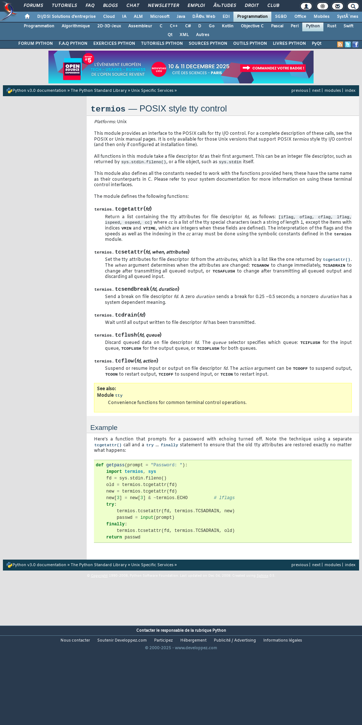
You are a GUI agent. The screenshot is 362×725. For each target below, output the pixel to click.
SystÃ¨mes (347, 16)
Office (300, 16)
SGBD (281, 16)
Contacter (145, 644)
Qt (170, 35)
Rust (331, 26)
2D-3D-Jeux (109, 26)
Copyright (99, 589)
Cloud (109, 16)
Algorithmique (76, 26)
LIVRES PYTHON (289, 43)
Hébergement (193, 654)
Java (181, 16)
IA (124, 16)
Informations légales (282, 654)
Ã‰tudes (225, 6)
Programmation (252, 16)
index (350, 90)
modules (332, 90)
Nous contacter (75, 654)
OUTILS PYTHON (250, 43)
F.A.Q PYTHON (73, 43)
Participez (163, 654)
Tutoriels (64, 6)
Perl (295, 26)
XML (184, 35)
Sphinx (262, 589)
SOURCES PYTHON (208, 43)
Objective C (252, 26)
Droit (251, 6)
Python (313, 26)
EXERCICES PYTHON (114, 43)
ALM (138, 16)
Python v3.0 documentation (39, 90)
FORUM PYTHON (35, 43)
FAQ (90, 6)
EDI (226, 16)
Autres (202, 35)
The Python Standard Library (99, 90)
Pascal (277, 26)
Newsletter (163, 6)
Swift (348, 26)
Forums (33, 6)
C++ (174, 26)
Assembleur (140, 26)
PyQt (316, 43)
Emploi (196, 6)
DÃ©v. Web (203, 16)
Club (273, 6)
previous (299, 90)
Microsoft (159, 16)
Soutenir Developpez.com (122, 654)
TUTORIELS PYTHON (162, 43)
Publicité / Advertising (235, 654)
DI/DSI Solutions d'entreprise (66, 16)
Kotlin (227, 26)
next (316, 90)
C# (188, 26)
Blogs (110, 6)
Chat (133, 6)
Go (212, 26)
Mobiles (322, 16)
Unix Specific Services (152, 90)
